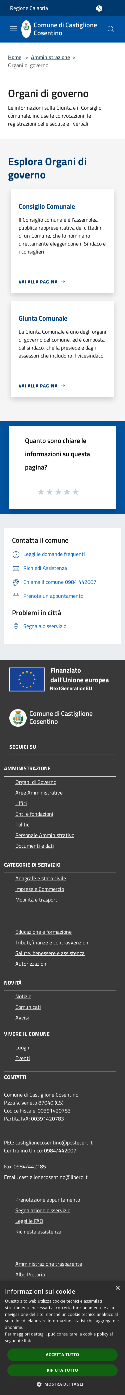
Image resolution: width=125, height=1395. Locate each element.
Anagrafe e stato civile (40, 878)
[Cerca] (111, 29)
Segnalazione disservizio (42, 1210)
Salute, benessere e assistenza (50, 953)
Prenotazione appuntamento (47, 1200)
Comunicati (28, 1007)
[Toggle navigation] (13, 29)
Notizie (23, 996)
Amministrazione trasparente (48, 1264)
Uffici (21, 803)
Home (14, 57)
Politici (23, 824)
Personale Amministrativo (44, 835)
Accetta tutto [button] (62, 1354)
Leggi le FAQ (29, 1221)
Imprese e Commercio (39, 889)
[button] (63, 1384)
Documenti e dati (34, 846)
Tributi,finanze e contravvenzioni (52, 942)
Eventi (22, 1058)
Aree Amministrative (39, 793)
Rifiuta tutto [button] (62, 1370)
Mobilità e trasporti (37, 900)
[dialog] (62, 1338)
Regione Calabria (29, 8)
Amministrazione (50, 57)
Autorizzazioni (31, 964)
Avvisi (22, 1017)
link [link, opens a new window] (27, 1340)
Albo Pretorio (30, 1274)
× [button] (117, 1288)
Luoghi (23, 1047)
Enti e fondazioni (34, 814)
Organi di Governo (35, 782)
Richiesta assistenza (38, 1231)
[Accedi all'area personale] (99, 8)
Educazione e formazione (43, 932)
